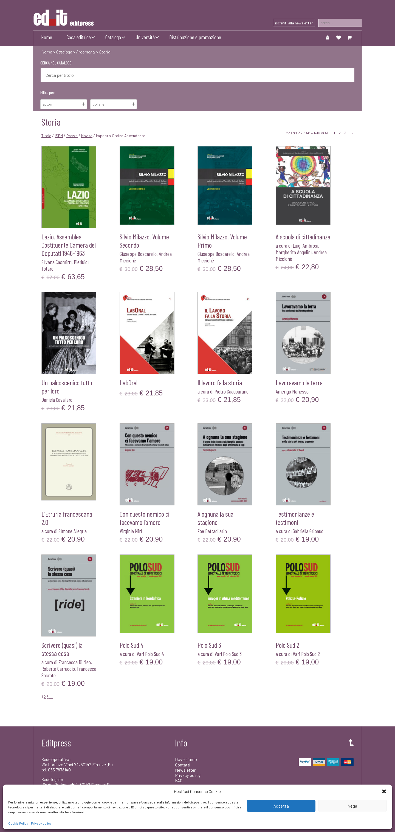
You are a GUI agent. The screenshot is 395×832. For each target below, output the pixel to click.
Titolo (46, 135)
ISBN (59, 135)
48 (308, 133)
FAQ (178, 780)
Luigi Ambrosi (305, 245)
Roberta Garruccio (58, 668)
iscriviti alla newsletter (294, 23)
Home (46, 37)
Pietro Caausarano (232, 391)
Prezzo (72, 135)
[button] (384, 791)
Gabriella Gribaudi (309, 531)
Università (145, 37)
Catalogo (113, 37)
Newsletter (185, 769)
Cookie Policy (18, 823)
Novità (86, 135)
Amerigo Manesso (292, 391)
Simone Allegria (72, 531)
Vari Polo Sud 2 (306, 653)
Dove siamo (186, 759)
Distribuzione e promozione (195, 37)
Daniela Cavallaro (56, 399)
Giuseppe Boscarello (138, 253)
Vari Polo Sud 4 (150, 653)
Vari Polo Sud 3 (228, 653)
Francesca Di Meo (74, 662)
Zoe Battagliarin (212, 531)
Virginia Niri (131, 531)
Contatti (182, 764)
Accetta (281, 805)
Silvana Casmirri (56, 262)
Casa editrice (79, 37)
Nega (352, 805)
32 (300, 133)
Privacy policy (41, 823)
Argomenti (85, 51)
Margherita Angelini (294, 252)
